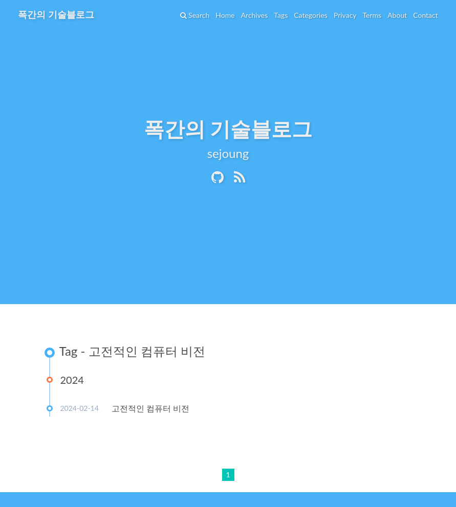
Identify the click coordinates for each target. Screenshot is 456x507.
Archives (254, 15)
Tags (280, 15)
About (396, 15)
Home (224, 15)
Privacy (344, 15)
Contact (425, 15)
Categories (310, 15)
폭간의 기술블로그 (56, 14)
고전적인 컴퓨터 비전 (150, 408)
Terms (371, 15)
